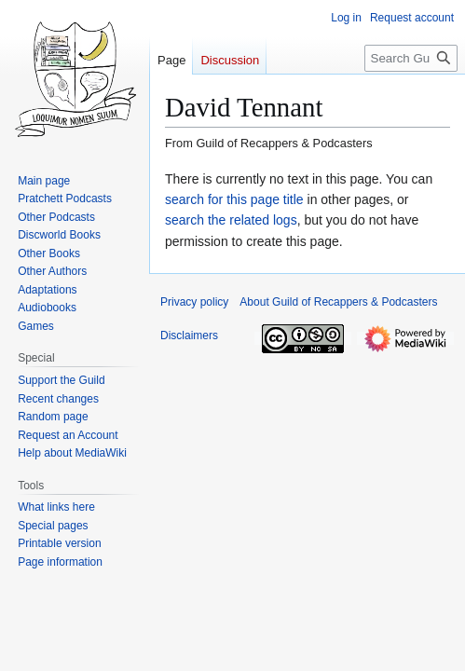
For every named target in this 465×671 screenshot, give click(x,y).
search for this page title (234, 199)
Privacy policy (194, 301)
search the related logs (231, 219)
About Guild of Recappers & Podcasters (338, 301)
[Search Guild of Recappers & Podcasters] (411, 58)
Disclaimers (189, 335)
